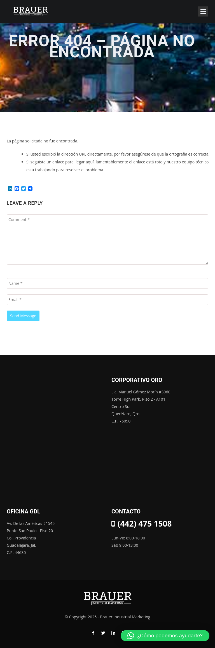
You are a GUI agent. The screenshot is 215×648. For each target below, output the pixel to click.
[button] (165, 635)
